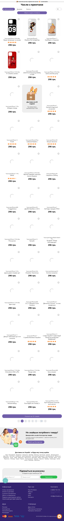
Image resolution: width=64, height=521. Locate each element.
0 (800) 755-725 (55, 489)
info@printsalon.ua (56, 496)
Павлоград (45, 457)
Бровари (31, 455)
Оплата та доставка (8, 491)
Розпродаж (5, 512)
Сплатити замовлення (9, 493)
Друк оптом (31, 507)
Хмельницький (29, 459)
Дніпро (48, 455)
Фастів (58, 459)
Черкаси (36, 459)
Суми (59, 457)
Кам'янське (42, 455)
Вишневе (30, 460)
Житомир (12, 456)
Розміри (4, 507)
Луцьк (11, 457)
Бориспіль (25, 455)
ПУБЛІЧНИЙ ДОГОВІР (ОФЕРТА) (12, 499)
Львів (15, 457)
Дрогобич (6, 456)
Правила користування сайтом (11, 497)
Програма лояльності (34, 511)
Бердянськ (19, 455)
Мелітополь (28, 457)
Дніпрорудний (55, 455)
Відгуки (30, 491)
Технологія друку (7, 511)
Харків (17, 459)
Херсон (22, 459)
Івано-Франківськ (26, 456)
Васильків (37, 460)
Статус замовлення (8, 490)
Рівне (55, 457)
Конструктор (6, 509)
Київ (6, 455)
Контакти (31, 497)
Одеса (39, 457)
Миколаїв (34, 457)
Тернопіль (6, 459)
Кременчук (58, 456)
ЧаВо (29, 493)
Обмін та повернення (8, 495)
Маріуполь (21, 457)
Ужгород (12, 459)
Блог (29, 495)
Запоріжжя (18, 456)
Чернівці (46, 459)
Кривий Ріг (6, 457)
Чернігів (41, 459)
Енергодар (53, 459)
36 (57, 9)
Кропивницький (49, 456)
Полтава (51, 457)
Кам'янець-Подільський (38, 456)
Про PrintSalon (32, 490)
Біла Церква (12, 455)
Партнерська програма (35, 509)
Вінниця (36, 455)
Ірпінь (26, 460)
